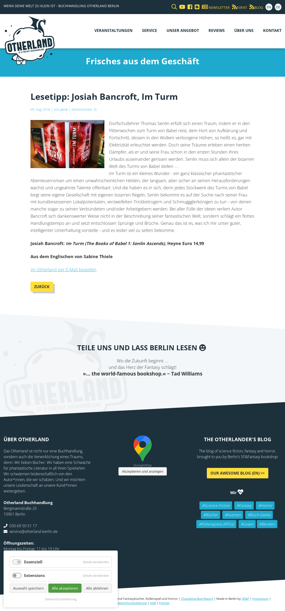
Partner (164, 603)
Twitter (123, 387)
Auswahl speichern (28, 588)
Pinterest (171, 387)
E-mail (133, 387)
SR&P (245, 598)
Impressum (260, 598)
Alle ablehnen (97, 588)
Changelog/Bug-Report (197, 598)
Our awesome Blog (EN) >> (237, 473)
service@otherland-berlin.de (33, 531)
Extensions (34, 575)
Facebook (114, 387)
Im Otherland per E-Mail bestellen (64, 269)
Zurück (42, 286)
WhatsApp (152, 387)
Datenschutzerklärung (131, 603)
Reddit (142, 387)
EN (269, 7)
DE (278, 7)
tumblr (161, 387)
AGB (153, 603)
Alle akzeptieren (65, 588)
